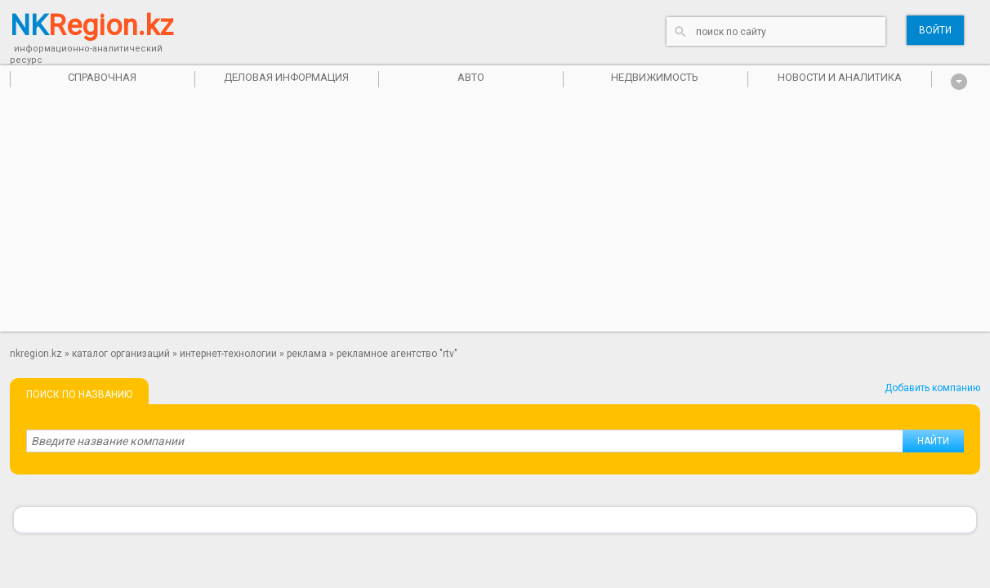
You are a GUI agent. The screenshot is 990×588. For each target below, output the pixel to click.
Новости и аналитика (840, 77)
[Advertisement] (495, 217)
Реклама (307, 353)
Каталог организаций (121, 353)
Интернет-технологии (228, 353)
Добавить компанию (932, 388)
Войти (935, 30)
